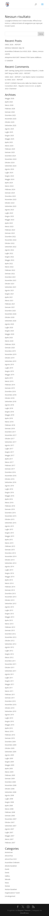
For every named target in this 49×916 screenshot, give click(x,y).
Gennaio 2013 (10, 630)
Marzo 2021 (9, 300)
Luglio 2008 (9, 799)
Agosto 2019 (9, 364)
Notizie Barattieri (11, 889)
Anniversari (9, 852)
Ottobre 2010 (9, 708)
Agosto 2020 (9, 324)
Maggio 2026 (9, 98)
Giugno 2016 (9, 492)
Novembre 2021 (10, 280)
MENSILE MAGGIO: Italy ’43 (14, 48)
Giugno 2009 (9, 762)
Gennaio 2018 (10, 428)
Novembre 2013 (10, 597)
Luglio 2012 (9, 651)
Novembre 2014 (10, 556)
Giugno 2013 (9, 614)
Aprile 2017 (9, 459)
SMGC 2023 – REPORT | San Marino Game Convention (24, 77)
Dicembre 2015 (10, 513)
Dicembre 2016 (10, 472)
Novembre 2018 (10, 395)
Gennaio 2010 (10, 738)
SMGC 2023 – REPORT (22, 73)
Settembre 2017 (10, 442)
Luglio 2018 (9, 408)
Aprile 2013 (9, 620)
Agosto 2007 (9, 829)
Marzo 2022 (9, 267)
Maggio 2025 (9, 139)
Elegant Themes (24, 910)
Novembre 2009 (10, 745)
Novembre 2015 (10, 516)
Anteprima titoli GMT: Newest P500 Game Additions (23, 57)
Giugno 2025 (9, 135)
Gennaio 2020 (10, 348)
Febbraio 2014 (10, 587)
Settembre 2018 (10, 401)
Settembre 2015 (10, 523)
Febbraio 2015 (10, 546)
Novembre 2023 (10, 199)
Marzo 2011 (9, 691)
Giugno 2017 (9, 452)
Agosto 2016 (9, 486)
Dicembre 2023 (10, 196)
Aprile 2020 (9, 337)
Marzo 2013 (9, 624)
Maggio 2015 (9, 536)
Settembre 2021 (10, 287)
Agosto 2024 (9, 169)
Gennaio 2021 (10, 307)
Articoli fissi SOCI (11, 859)
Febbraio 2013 (10, 627)
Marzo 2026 (9, 105)
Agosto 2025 (9, 129)
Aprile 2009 (9, 768)
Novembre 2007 (10, 819)
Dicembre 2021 (10, 277)
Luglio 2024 (9, 173)
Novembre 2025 (10, 119)
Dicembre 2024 (10, 156)
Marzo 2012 (9, 657)
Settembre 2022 (10, 247)
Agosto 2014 (9, 566)
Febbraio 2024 (10, 189)
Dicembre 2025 (10, 115)
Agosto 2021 (9, 290)
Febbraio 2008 (10, 812)
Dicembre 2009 (10, 742)
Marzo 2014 (9, 583)
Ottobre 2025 (9, 122)
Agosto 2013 (9, 607)
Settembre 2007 (10, 826)
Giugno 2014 (9, 573)
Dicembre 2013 (10, 593)
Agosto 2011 (9, 674)
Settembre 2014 (10, 563)
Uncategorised (10, 896)
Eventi (7, 869)
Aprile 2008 (9, 805)
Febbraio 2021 (10, 304)
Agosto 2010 (9, 715)
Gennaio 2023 (10, 233)
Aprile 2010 (9, 728)
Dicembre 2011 (10, 661)
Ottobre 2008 (9, 789)
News (7, 883)
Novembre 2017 (10, 435)
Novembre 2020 (10, 314)
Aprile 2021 (9, 297)
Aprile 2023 (9, 223)
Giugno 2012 (9, 654)
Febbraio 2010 (10, 735)
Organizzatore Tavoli (12, 893)
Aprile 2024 (9, 183)
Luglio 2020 (9, 327)
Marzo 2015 (9, 543)
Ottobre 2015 (9, 519)
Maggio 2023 (9, 220)
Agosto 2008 (9, 795)
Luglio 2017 (9, 449)
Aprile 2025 (9, 142)
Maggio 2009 (9, 765)
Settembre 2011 (10, 671)
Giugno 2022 (9, 257)
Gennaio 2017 (10, 469)
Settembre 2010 (10, 711)
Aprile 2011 (9, 688)
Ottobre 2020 (9, 317)
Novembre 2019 (10, 354)
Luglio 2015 (9, 529)
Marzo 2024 (9, 186)
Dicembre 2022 (10, 236)
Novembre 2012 (10, 637)
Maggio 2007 (9, 836)
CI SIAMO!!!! (9, 61)
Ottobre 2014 (9, 560)
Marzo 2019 (9, 381)
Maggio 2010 (9, 725)
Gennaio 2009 (10, 778)
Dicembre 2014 (10, 553)
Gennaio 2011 (10, 698)
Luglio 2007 (9, 832)
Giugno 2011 (9, 681)
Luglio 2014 (9, 570)
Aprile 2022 (9, 263)
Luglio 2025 (9, 132)
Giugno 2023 (9, 216)
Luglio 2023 (9, 213)
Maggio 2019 (9, 375)
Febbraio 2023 (10, 230)
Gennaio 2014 (10, 590)
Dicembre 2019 (10, 351)
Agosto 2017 (9, 445)
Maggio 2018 (9, 415)
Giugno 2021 (9, 294)
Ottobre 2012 (9, 641)
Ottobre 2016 (9, 479)
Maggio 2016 (9, 496)
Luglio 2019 (9, 368)
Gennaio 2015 (10, 550)
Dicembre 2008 (10, 782)
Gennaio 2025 (10, 152)
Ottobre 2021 (9, 284)
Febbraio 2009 (10, 775)
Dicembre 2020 (10, 311)
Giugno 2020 (9, 331)
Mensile (7, 879)
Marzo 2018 (9, 422)
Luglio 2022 (9, 253)
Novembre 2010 (10, 704)
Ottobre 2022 (9, 243)
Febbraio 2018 (10, 425)
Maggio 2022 (9, 260)
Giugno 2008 (9, 802)
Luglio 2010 (9, 718)
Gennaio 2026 (10, 112)
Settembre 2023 (10, 206)
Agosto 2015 (9, 526)
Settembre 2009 (10, 752)
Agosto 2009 (9, 755)
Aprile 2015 (9, 540)
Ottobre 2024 (9, 162)
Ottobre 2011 (9, 667)
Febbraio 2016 (10, 506)
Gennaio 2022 (10, 274)
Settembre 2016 (10, 482)
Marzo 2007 (9, 839)
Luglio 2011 (9, 678)
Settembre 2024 (10, 166)
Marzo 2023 (9, 226)
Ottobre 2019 (9, 358)
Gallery (7, 876)
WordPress (24, 913)
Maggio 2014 (9, 577)
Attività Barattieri (11, 866)
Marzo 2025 (9, 146)
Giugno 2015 (9, 533)
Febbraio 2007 (10, 843)
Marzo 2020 (9, 341)
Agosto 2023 (9, 210)
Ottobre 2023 (9, 203)
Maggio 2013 (9, 617)
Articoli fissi (9, 856)
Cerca (41, 34)
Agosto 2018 (9, 405)
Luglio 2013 (9, 610)
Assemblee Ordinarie (12, 862)
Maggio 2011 (9, 684)
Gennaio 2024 (10, 193)
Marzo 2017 (9, 462)
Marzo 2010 (9, 731)
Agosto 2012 (9, 647)
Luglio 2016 (9, 489)
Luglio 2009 (9, 758)
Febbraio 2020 (10, 344)
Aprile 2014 (9, 580)
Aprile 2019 (9, 378)
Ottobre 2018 (9, 398)
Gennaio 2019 (10, 388)
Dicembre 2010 (10, 701)
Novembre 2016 (10, 476)
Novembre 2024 (10, 159)
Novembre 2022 (10, 240)
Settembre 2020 (10, 321)
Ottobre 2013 (9, 600)
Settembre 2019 (10, 361)
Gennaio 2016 (10, 509)
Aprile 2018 (9, 418)
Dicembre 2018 (10, 391)
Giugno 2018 (9, 412)
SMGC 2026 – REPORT (13, 45)
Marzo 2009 (9, 772)
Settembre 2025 (10, 125)
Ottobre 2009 (9, 748)
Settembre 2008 (10, 792)
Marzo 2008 (9, 809)
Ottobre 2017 (9, 439)
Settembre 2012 (10, 644)
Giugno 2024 (9, 176)
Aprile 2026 (9, 102)
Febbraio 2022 (10, 270)
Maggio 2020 (9, 334)
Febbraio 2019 (10, 385)
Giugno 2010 (9, 721)
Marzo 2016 (9, 502)
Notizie (7, 886)
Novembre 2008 (10, 785)
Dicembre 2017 (10, 432)
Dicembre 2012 (10, 634)
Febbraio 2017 (10, 465)
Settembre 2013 (10, 603)
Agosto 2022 (9, 250)
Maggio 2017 (9, 455)
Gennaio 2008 (10, 816)
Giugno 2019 (9, 371)
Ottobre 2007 (9, 822)
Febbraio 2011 (10, 694)
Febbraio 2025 (10, 149)
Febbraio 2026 (10, 109)
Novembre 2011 (10, 664)
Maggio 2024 (9, 179)
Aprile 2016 (9, 499)
